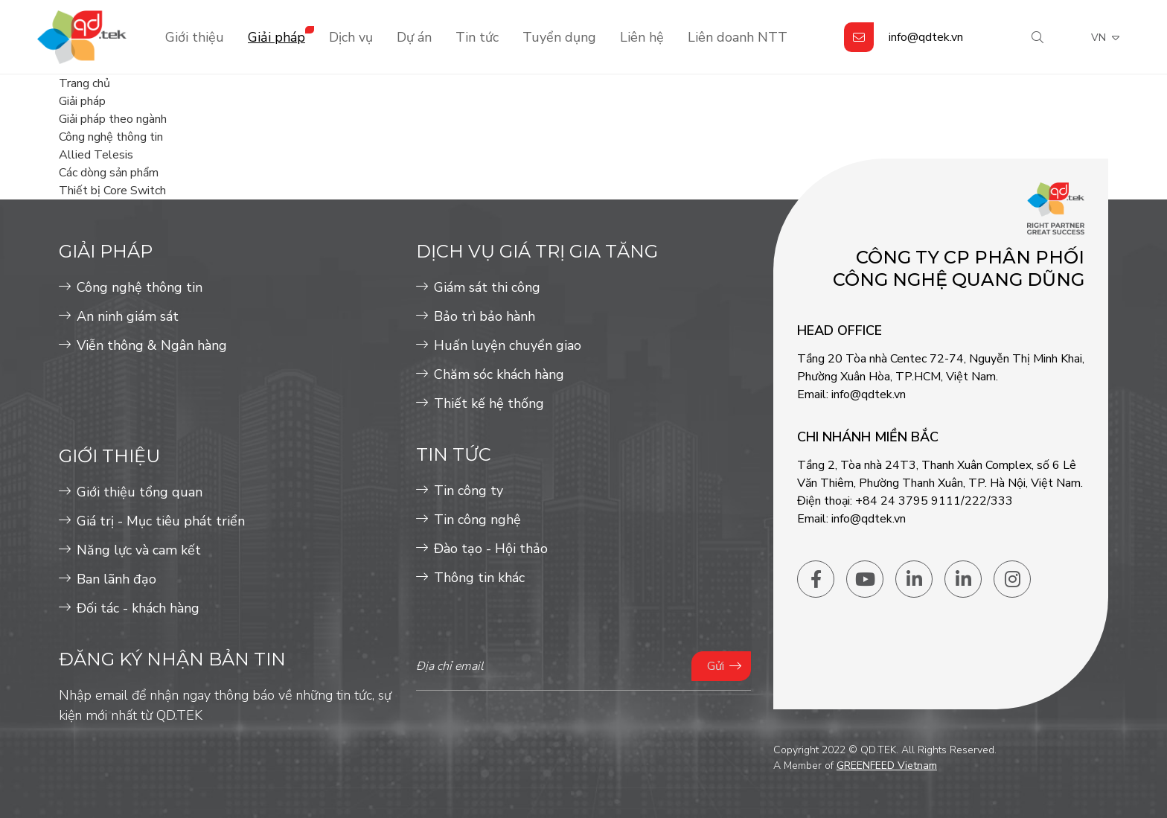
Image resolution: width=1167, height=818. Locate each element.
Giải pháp (276, 37)
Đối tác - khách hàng (138, 608)
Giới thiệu (194, 37)
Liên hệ (642, 37)
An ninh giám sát (128, 316)
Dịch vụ (351, 37)
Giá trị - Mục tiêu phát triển (161, 521)
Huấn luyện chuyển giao (507, 345)
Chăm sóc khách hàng (499, 374)
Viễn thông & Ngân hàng (152, 345)
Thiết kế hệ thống (489, 403)
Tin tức (477, 37)
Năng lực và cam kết (139, 550)
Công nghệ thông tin (139, 287)
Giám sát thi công (487, 287)
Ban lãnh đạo (116, 579)
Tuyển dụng (559, 37)
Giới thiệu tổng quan (139, 492)
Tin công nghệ (477, 519)
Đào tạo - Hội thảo (491, 548)
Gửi (715, 666)
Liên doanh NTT (737, 37)
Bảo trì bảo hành (484, 316)
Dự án (414, 37)
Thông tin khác (479, 578)
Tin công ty (468, 490)
